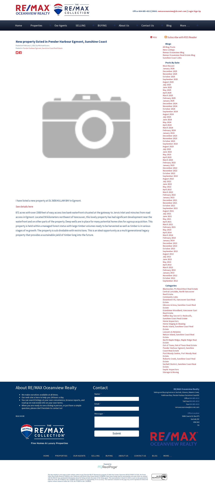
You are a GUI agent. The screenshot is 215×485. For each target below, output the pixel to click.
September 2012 (170, 280)
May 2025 (167, 90)
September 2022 (170, 176)
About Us (123, 455)
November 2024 (170, 106)
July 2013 (167, 256)
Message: (99, 413)
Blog (169, 25)
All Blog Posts (169, 47)
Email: (97, 403)
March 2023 (168, 160)
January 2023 (168, 165)
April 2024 (167, 125)
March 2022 (168, 192)
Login (190, 11)
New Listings (169, 49)
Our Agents (60, 25)
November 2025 (170, 74)
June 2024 (167, 119)
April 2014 (167, 232)
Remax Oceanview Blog (173, 52)
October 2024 (169, 108)
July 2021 (167, 213)
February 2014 (169, 237)
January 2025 (168, 100)
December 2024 (170, 103)
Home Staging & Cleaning (174, 323)
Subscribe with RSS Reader (181, 37)
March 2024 (168, 127)
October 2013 (169, 248)
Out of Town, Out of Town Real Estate (180, 345)
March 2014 (168, 235)
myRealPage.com (107, 467)
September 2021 (170, 208)
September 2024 (170, 111)
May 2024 (167, 122)
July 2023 (167, 149)
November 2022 (170, 170)
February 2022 (169, 194)
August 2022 (168, 178)
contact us (57, 408)
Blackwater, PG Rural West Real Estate (180, 289)
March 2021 (168, 224)
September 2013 (170, 251)
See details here (24, 206)
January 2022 (168, 197)
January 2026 (168, 68)
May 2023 (167, 154)
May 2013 (167, 262)
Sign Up (197, 11)
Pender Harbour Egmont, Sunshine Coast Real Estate (178, 349)
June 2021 (167, 216)
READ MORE (20, 416)
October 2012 (169, 278)
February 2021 (169, 227)
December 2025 (170, 71)
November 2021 (170, 203)
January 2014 (168, 240)
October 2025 (169, 76)
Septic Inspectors (171, 369)
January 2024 (168, 133)
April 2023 (167, 157)
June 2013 (167, 259)
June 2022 (167, 184)
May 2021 (167, 219)
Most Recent (168, 65)
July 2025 (167, 84)
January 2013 (168, 272)
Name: (97, 394)
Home (18, 25)
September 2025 (170, 79)
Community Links (170, 297)
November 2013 (170, 246)
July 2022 (167, 181)
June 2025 (167, 87)
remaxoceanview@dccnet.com (172, 11)
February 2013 (169, 270)
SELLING (95, 455)
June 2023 (167, 151)
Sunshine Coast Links (172, 57)
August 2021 (168, 211)
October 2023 (169, 141)
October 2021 (169, 205)
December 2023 (170, 135)
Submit (117, 433)
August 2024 (168, 114)
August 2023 (168, 146)
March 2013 (168, 267)
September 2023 (170, 143)
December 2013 (170, 243)
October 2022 (169, 173)
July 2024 (167, 117)
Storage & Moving (171, 372)
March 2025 (168, 95)
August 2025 (168, 82)
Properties (61, 455)
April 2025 (167, 92)
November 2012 (170, 275)
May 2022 (167, 186)
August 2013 (168, 254)
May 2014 (167, 229)
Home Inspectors (171, 321)
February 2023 (169, 162)
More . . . (167, 455)
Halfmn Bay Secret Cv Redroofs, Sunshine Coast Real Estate (177, 317)
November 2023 (170, 138)
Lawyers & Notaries (172, 331)
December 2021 (170, 200)
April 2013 (167, 264)
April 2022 (167, 189)
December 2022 (170, 168)
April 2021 (167, 221)
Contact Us (140, 455)
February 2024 (169, 130)
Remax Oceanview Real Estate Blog (179, 55)
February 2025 (169, 98)
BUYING (109, 455)
